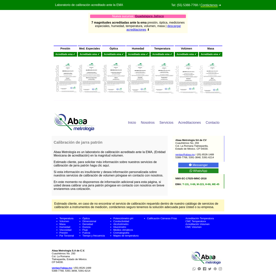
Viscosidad (65, 229)
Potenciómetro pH (123, 218)
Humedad (64, 227)
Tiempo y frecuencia (93, 235)
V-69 (192, 184)
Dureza (86, 227)
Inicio (132, 122)
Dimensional (89, 221)
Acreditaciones (189, 122)
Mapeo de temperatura (126, 235)
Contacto (212, 122)
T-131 (185, 184)
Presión (63, 232)
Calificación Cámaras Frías (162, 218)
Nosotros (148, 122)
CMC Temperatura (196, 221)
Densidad (87, 224)
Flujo (85, 229)
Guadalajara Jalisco (149, 16)
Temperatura (66, 218)
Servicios (166, 122)
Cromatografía (121, 232)
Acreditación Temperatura (200, 218)
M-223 (200, 184)
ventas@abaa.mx (185, 154)
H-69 (207, 184)
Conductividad (121, 221)
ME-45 (215, 184)
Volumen (64, 221)
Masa (62, 224)
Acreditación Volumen (198, 224)
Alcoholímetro (120, 224)
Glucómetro (119, 227)
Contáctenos (209, 5)
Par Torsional (66, 235)
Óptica (86, 218)
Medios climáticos (123, 229)
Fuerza (86, 232)
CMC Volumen (194, 227)
